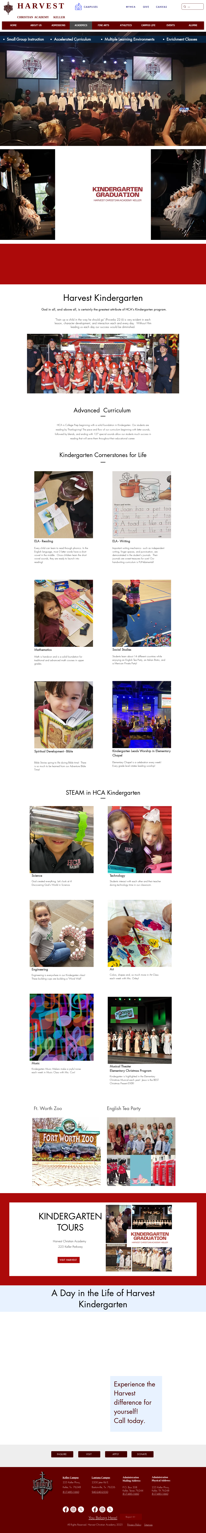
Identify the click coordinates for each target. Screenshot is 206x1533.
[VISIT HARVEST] (69, 1260)
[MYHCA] (130, 7)
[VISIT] (89, 1454)
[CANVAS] (161, 7)
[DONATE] (142, 1454)
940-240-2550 (100, 1492)
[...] (192, 6)
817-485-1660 (71, 1492)
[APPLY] (116, 1454)
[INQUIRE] (62, 1454)
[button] (91, 7)
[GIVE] (146, 7)
